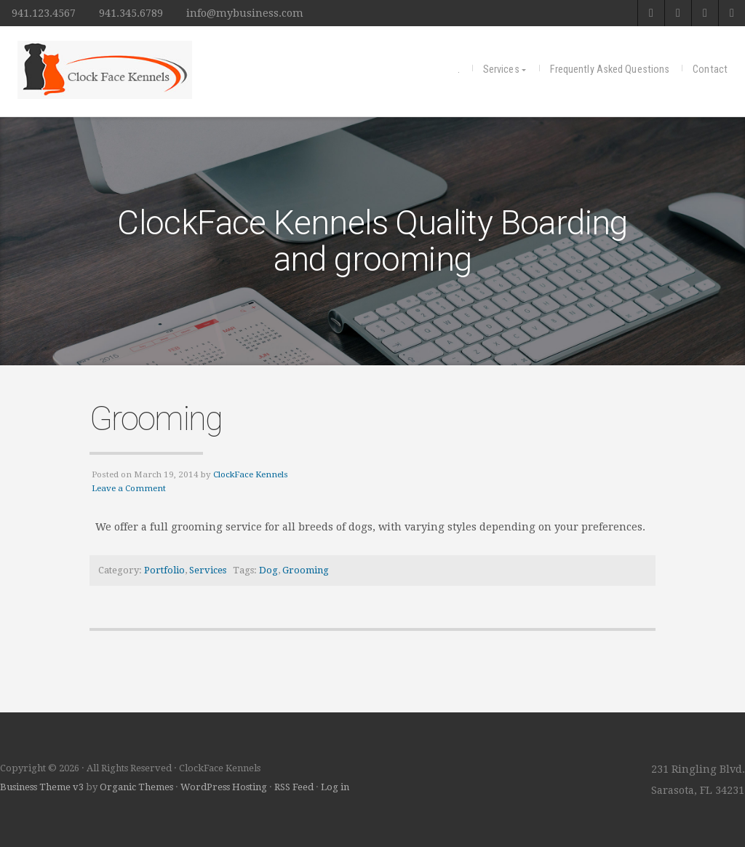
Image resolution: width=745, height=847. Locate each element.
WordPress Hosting (223, 787)
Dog (268, 570)
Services (501, 69)
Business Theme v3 (42, 787)
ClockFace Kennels (250, 474)
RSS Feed (294, 787)
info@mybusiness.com (244, 13)
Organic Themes (136, 787)
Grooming (155, 418)
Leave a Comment (129, 488)
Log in (335, 787)
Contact (710, 69)
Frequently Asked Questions (610, 69)
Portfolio (164, 570)
